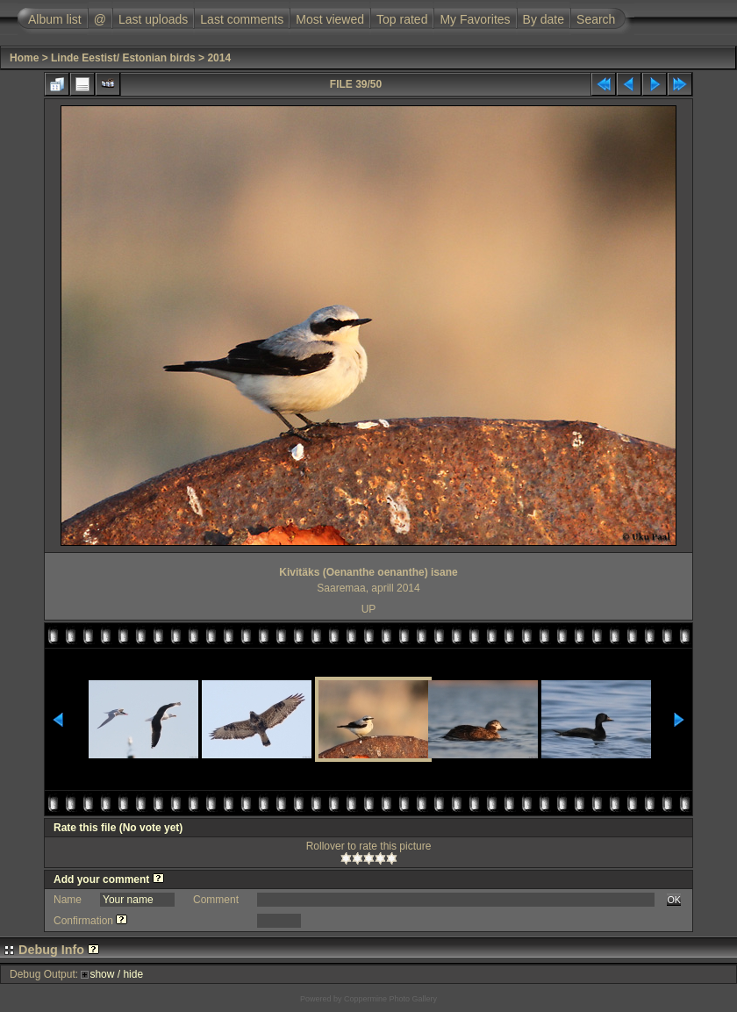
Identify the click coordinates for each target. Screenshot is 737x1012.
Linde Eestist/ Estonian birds (123, 58)
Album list (55, 19)
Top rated (401, 19)
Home (24, 58)
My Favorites (475, 19)
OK (674, 899)
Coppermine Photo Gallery (390, 998)
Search (595, 19)
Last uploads (153, 19)
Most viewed (330, 19)
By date (543, 19)
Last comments (241, 19)
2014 (219, 58)
